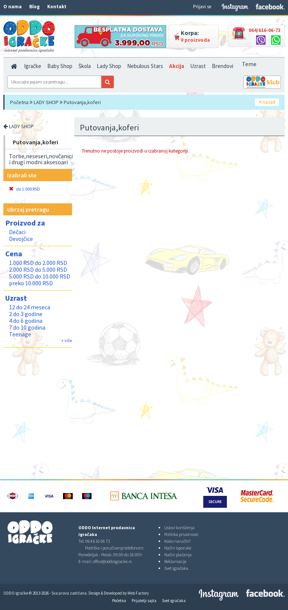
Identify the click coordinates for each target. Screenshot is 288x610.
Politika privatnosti (181, 534)
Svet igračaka (176, 568)
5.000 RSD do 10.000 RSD (39, 276)
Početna (19, 102)
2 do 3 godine (25, 313)
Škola (84, 66)
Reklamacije (175, 561)
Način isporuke (177, 548)
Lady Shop (109, 66)
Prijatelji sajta (144, 600)
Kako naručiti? (177, 541)
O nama (12, 6)
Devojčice (21, 238)
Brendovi (222, 66)
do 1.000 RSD (24, 189)
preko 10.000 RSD (31, 283)
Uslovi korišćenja (179, 527)
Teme (249, 64)
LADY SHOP (46, 102)
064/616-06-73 (264, 30)
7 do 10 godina (27, 327)
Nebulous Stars (145, 66)
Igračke (32, 66)
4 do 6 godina (25, 320)
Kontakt (56, 6)
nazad (267, 102)
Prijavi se (202, 6)
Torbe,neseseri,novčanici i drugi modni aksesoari (41, 159)
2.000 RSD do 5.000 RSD (38, 269)
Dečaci (17, 232)
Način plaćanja (178, 554)
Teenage (20, 334)
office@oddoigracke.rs (112, 561)
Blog (34, 6)
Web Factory (138, 593)
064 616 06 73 (98, 541)
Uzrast (198, 66)
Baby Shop (59, 66)
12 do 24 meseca (29, 307)
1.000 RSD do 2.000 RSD (38, 262)
